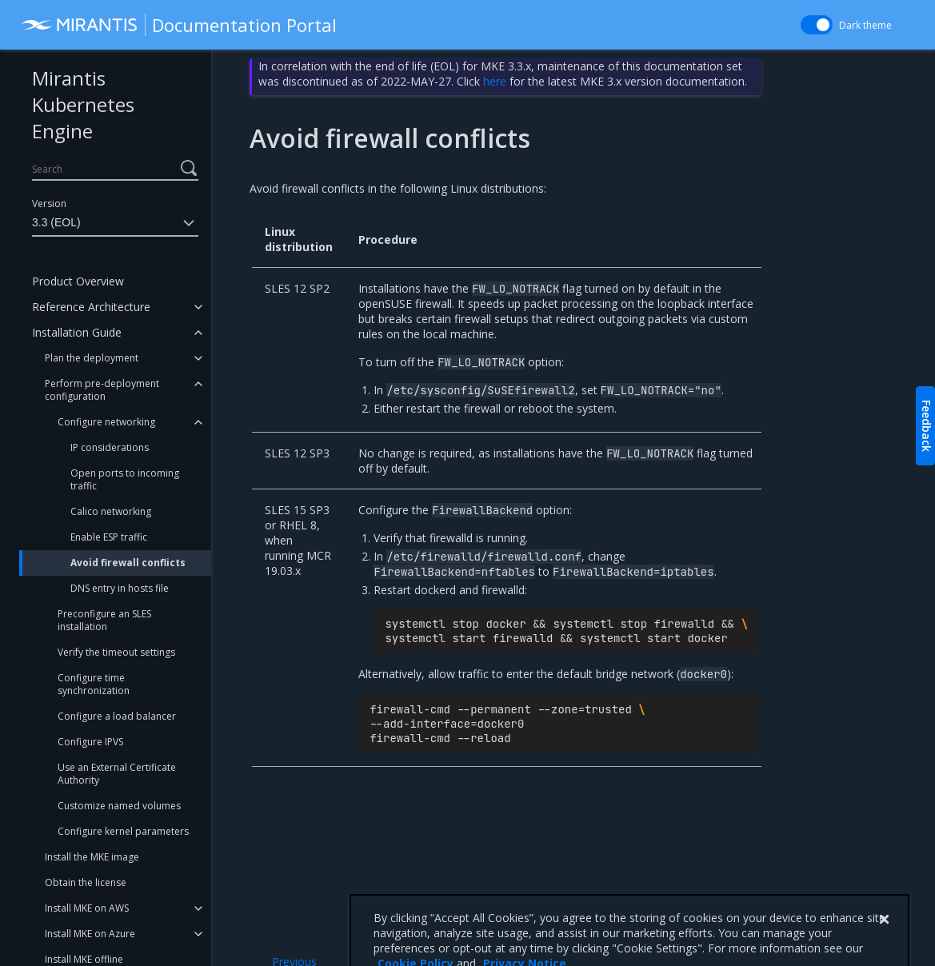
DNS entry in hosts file (119, 588)
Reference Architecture (91, 306)
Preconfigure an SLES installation (104, 620)
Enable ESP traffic (108, 537)
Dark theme (865, 25)
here (494, 81)
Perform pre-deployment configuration (102, 390)
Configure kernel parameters (123, 831)
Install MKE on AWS (87, 908)
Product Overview (78, 281)
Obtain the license (85, 882)
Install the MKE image (92, 857)
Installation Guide (77, 332)
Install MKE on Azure (90, 933)
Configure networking (106, 422)
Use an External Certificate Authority (117, 773)
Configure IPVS (90, 741)
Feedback (926, 426)
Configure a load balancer (117, 716)
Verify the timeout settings (116, 652)
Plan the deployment (91, 358)
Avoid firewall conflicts (128, 562)
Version (49, 203)
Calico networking (110, 511)
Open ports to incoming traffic (124, 479)
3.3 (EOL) (115, 223)
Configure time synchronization (94, 684)
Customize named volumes (119, 805)
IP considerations (109, 447)
